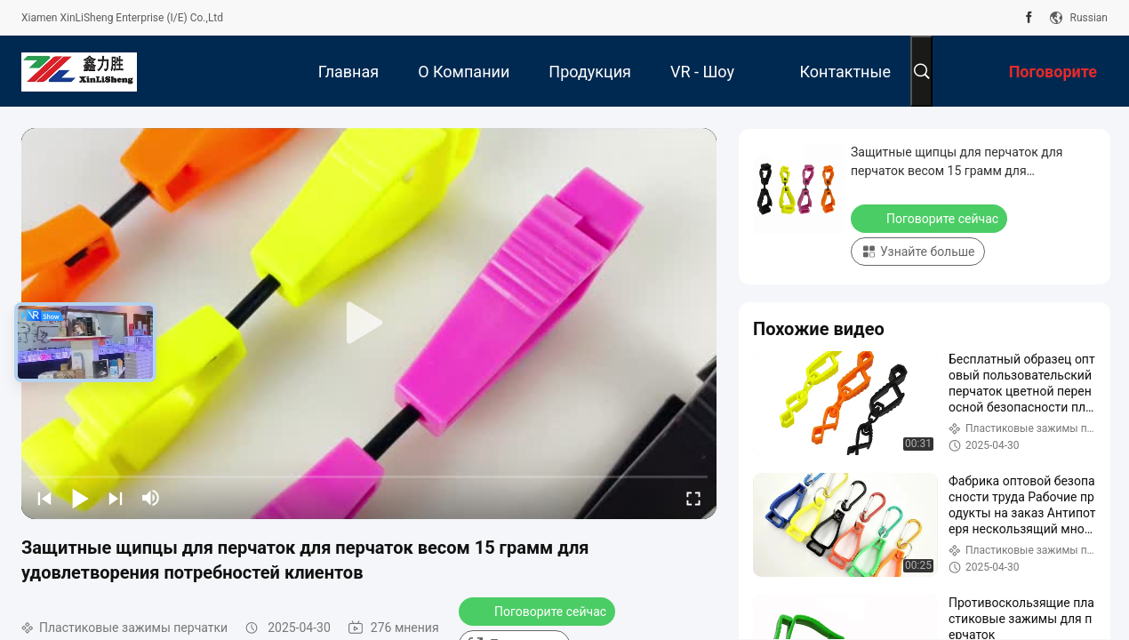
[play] (369, 323)
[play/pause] (80, 497)
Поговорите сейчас (538, 611)
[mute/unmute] (151, 497)
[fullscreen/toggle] (693, 497)
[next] (115, 497)
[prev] (44, 497)
